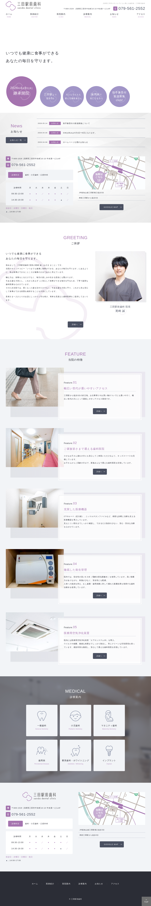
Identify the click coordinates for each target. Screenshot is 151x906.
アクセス (141, 15)
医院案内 (61, 15)
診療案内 (87, 15)
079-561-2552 (23, 165)
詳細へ (75, 324)
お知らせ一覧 (16, 140)
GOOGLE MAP (111, 207)
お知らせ (114, 15)
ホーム (9, 15)
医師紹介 (34, 15)
